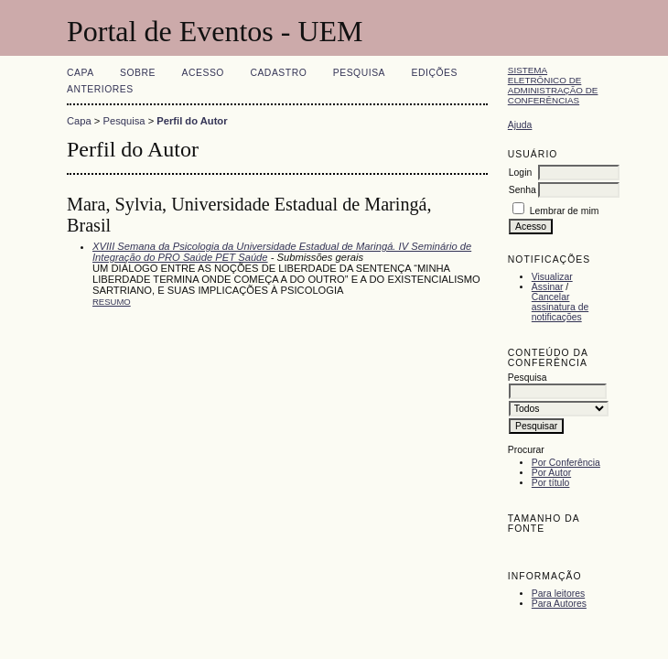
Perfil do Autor (191, 120)
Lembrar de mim (564, 211)
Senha (522, 190)
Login (520, 172)
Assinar (548, 287)
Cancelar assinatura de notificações (560, 307)
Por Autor (551, 473)
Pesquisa (359, 73)
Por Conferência (566, 463)
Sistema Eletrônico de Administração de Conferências (553, 85)
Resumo (111, 302)
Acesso (203, 73)
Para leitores (558, 594)
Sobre (138, 73)
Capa (80, 73)
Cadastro (278, 73)
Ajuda (520, 125)
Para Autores (559, 604)
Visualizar (552, 277)
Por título (551, 483)
